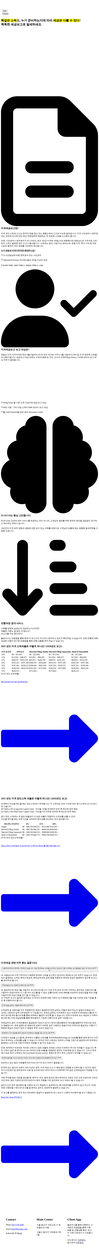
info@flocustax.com (19, 1229)
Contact (5, 13)
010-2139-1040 (17, 1225)
